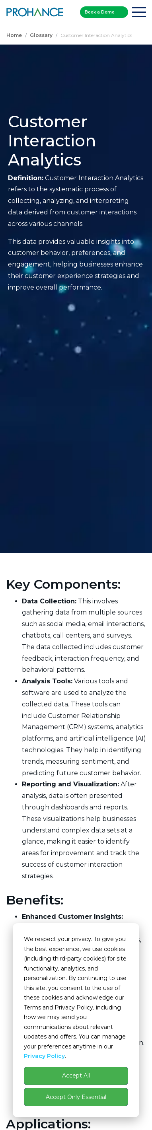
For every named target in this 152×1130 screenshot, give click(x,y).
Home (14, 35)
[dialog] (76, 1020)
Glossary (41, 35)
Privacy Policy (44, 1056)
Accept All (76, 1075)
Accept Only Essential (76, 1097)
